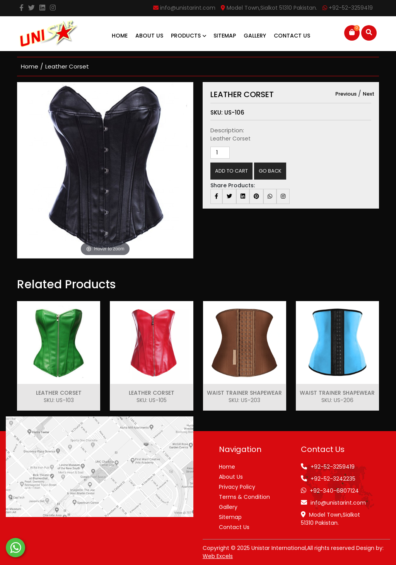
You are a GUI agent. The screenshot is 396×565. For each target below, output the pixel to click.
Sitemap (224, 35)
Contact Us (292, 35)
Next (368, 94)
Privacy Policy (237, 487)
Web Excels (218, 556)
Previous (346, 94)
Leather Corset (67, 66)
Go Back (270, 171)
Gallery (255, 35)
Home (120, 35)
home (29, 66)
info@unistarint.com (338, 503)
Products (188, 35)
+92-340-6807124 (334, 491)
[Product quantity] (220, 153)
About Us (149, 35)
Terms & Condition (244, 497)
